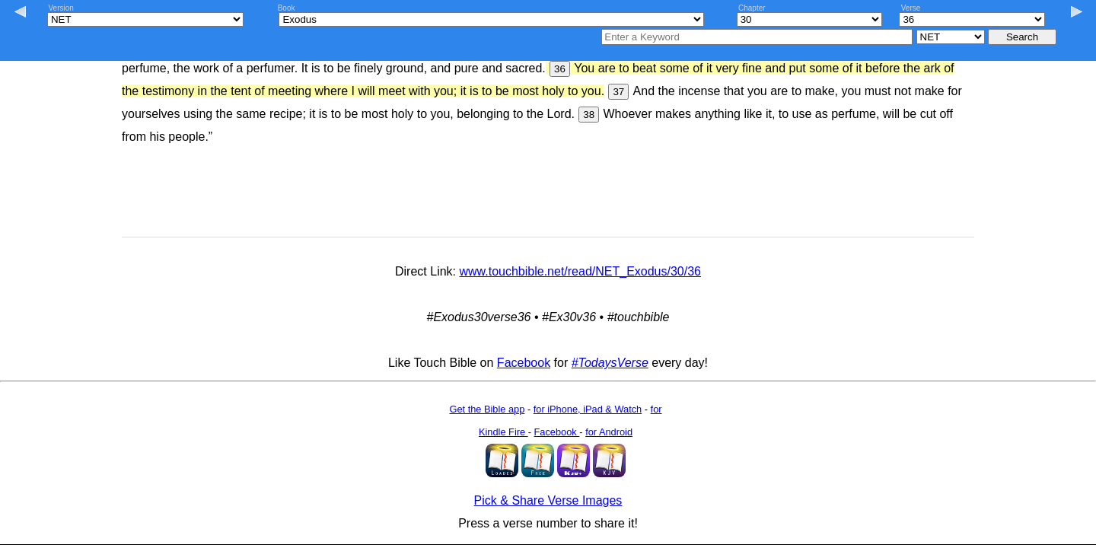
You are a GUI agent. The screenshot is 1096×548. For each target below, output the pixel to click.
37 (618, 91)
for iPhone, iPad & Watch (588, 409)
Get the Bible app (486, 409)
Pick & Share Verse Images (548, 500)
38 (588, 114)
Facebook (523, 362)
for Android (608, 432)
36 (560, 69)
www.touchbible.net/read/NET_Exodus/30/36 (580, 271)
